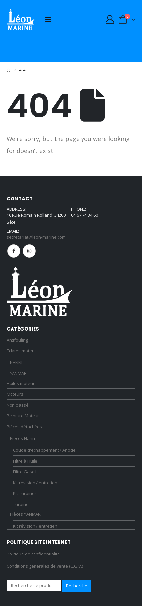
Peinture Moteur (23, 416)
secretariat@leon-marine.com (36, 237)
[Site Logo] (21, 19)
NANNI (16, 363)
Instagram (29, 251)
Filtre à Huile (25, 461)
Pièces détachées (24, 426)
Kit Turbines (25, 493)
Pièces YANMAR (25, 514)
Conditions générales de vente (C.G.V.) (45, 566)
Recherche (76, 586)
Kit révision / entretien (35, 483)
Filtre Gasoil (24, 472)
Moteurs (15, 394)
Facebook (13, 251)
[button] (48, 19)
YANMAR (18, 373)
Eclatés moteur (21, 351)
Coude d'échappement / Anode (44, 450)
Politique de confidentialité (33, 554)
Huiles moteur (21, 383)
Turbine (21, 504)
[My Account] (110, 19)
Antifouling (17, 340)
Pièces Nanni (23, 438)
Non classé (18, 405)
